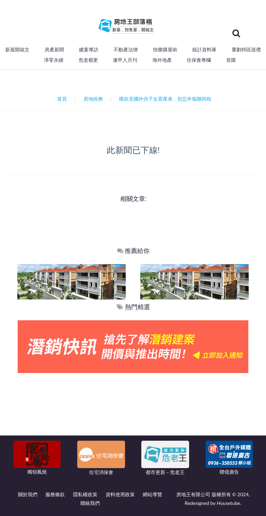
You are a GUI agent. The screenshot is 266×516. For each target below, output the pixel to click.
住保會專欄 (199, 60)
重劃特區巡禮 (246, 49)
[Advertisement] (133, 425)
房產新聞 (54, 49)
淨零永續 (53, 60)
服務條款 (55, 494)
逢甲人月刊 (125, 60)
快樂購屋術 (165, 49)
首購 (231, 60)
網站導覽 (152, 494)
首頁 (61, 99)
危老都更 (88, 60)
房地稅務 (93, 99)
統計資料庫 (204, 49)
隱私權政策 (85, 494)
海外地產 (162, 60)
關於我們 (27, 494)
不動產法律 (126, 49)
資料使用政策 (120, 494)
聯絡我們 (90, 503)
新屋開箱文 (17, 49)
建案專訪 (88, 49)
